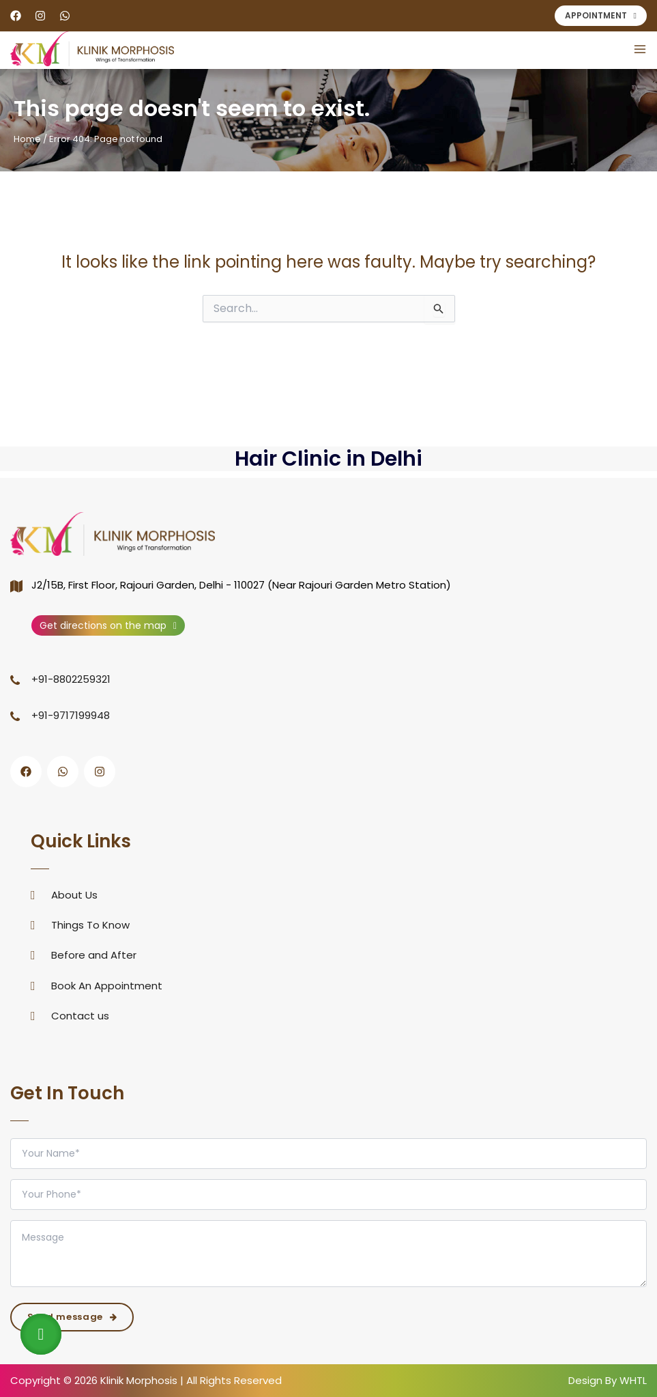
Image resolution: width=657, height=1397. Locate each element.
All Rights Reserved (233, 1380)
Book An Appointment (106, 985)
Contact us (80, 1015)
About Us (74, 895)
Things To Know (90, 925)
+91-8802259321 (71, 679)
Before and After (93, 955)
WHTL (633, 1380)
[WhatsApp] (64, 15)
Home (27, 138)
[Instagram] (40, 15)
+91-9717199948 (70, 715)
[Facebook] (15, 15)
